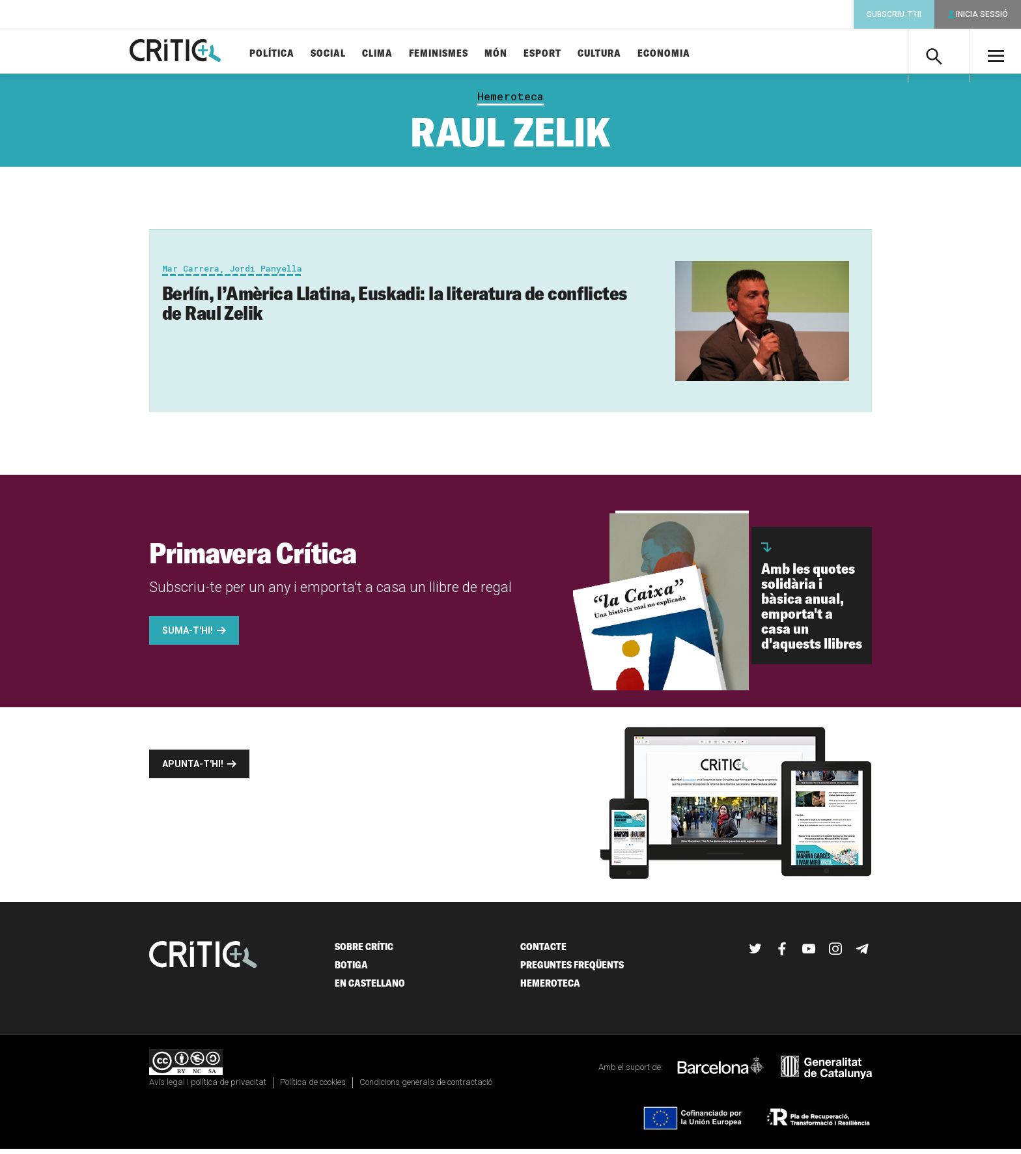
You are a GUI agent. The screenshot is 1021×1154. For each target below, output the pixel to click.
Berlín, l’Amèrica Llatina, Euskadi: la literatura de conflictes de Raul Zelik (394, 308)
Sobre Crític (364, 952)
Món (517, 53)
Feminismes (460, 53)
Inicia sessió (982, 14)
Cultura (621, 53)
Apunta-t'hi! (192, 769)
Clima (399, 53)
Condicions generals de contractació (425, 1087)
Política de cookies (313, 1087)
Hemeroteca (510, 101)
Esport (564, 53)
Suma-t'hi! (187, 635)
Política (293, 53)
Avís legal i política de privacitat (207, 1087)
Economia (685, 53)
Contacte (543, 952)
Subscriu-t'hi (894, 14)
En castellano (370, 988)
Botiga (351, 970)
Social (349, 53)
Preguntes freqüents (572, 970)
